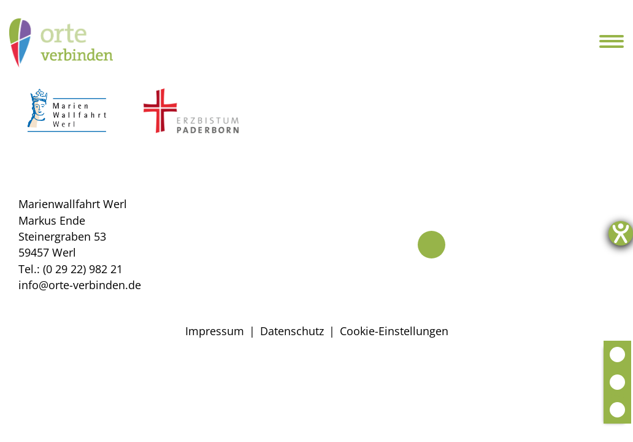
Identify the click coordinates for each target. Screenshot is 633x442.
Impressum (214, 367)
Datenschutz (292, 367)
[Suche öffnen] (588, 43)
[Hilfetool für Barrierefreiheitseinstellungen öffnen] (620, 233)
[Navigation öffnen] (619, 41)
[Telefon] (431, 281)
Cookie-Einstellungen (394, 367)
